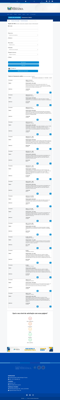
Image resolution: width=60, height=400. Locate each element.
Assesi (25, 398)
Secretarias (19, 14)
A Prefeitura (11, 14)
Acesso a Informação (15, 20)
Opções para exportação (23, 70)
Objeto (10, 57)
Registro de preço (12, 52)
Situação (10, 47)
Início (9, 20)
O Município (15, 14)
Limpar (23, 65)
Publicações (23, 14)
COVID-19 (14, 68)
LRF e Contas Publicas (33, 14)
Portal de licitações (24, 20)
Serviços (28, 14)
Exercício (10, 33)
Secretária (10, 42)
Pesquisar (23, 62)
